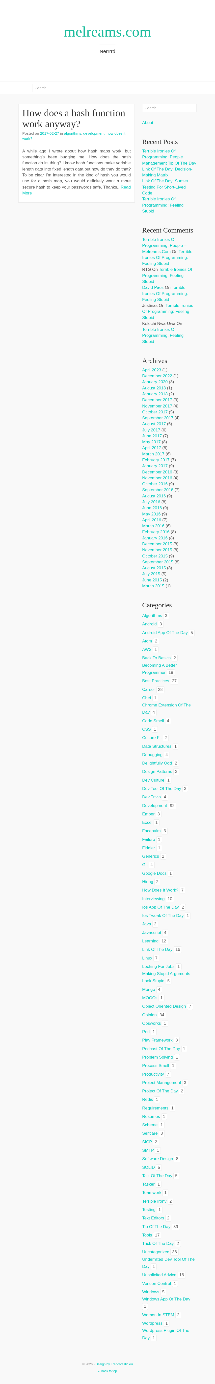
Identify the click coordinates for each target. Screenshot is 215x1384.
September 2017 (157, 418)
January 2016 (155, 538)
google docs (154, 873)
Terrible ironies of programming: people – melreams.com (164, 245)
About (147, 122)
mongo (148, 989)
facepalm (151, 831)
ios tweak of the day (163, 915)
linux (147, 958)
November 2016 (157, 478)
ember (148, 814)
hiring (147, 881)
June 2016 (152, 508)
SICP (147, 1142)
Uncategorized (155, 1252)
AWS (147, 649)
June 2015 (152, 580)
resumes (151, 1116)
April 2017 (151, 448)
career (148, 689)
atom (147, 641)
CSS (146, 729)
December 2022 (157, 376)
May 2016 (151, 514)
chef (146, 698)
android (149, 624)
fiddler (148, 848)
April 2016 (151, 520)
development (94, 133)
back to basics (156, 658)
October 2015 (155, 556)
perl (146, 1031)
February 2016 (156, 532)
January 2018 (155, 394)
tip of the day (156, 1226)
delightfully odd (157, 763)
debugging (152, 754)
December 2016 (157, 472)
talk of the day (157, 1175)
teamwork (151, 1192)
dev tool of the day (161, 788)
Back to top (107, 1371)
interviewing (153, 898)
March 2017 (153, 454)
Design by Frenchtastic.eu (114, 1364)
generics (150, 856)
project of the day (160, 1091)
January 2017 (155, 466)
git (145, 864)
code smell (153, 721)
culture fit (151, 737)
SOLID (148, 1167)
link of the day (157, 949)
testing (149, 1209)
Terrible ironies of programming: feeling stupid (163, 205)
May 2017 (151, 442)
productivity (153, 1074)
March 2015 (153, 586)
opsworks (151, 1023)
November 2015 (157, 550)
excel (147, 822)
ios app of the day (160, 907)
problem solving (157, 1057)
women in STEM (158, 1315)
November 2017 (157, 406)
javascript (151, 932)
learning (150, 941)
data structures (156, 746)
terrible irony (154, 1201)
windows (150, 1292)
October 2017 (155, 412)
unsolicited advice (159, 1275)
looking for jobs (158, 966)
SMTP (148, 1150)
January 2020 (155, 382)
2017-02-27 (49, 133)
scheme (150, 1125)
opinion (149, 1015)
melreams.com (107, 31)
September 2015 (157, 562)
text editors (153, 1218)
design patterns (157, 771)
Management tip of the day (169, 163)
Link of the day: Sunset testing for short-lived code (165, 187)
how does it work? (160, 890)
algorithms (72, 133)
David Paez (153, 287)
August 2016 (154, 496)
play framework (157, 1040)
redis (147, 1099)
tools (147, 1235)
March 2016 (153, 526)
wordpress (152, 1323)
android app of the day (165, 632)
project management (161, 1082)
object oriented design (164, 1006)
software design (157, 1158)
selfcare (150, 1133)
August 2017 (154, 424)
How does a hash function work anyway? (73, 118)
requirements (155, 1108)
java (146, 924)
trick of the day (158, 1243)
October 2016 (155, 484)
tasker (148, 1184)
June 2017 (152, 436)
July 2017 (151, 430)
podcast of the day (161, 1048)
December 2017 (157, 400)
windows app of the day (166, 1299)
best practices (155, 681)
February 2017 (156, 460)
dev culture (153, 780)
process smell (155, 1065)
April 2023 (151, 370)
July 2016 (151, 502)
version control (156, 1283)
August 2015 (154, 568)
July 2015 (151, 574)
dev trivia (151, 797)
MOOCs (149, 998)
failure (148, 839)
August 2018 (154, 388)
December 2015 (157, 544)
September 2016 (157, 490)
